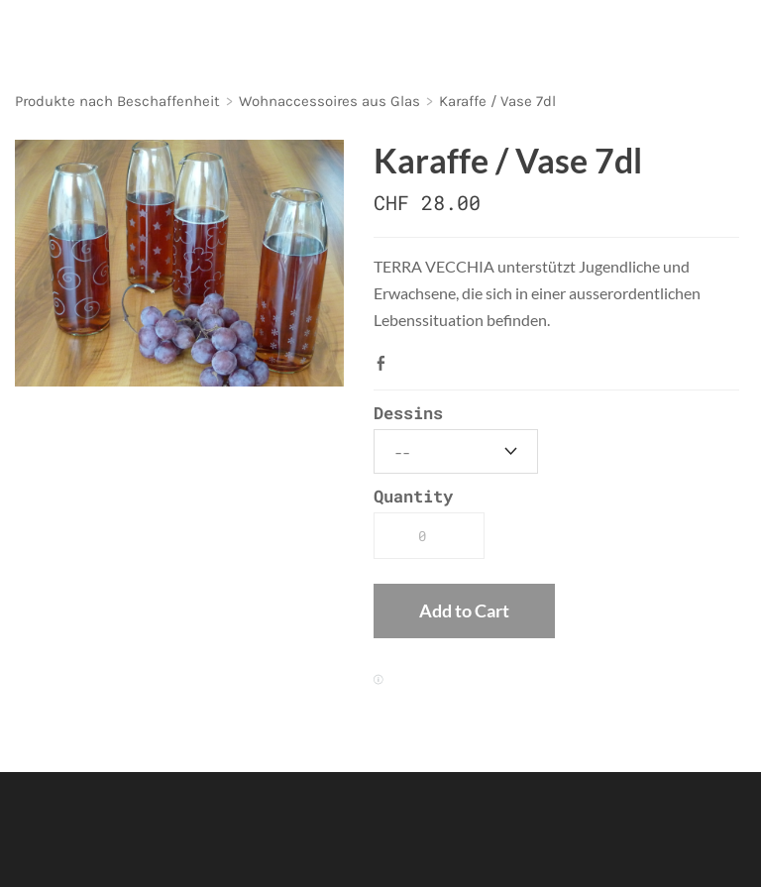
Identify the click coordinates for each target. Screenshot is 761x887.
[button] (464, 611)
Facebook (385, 363)
